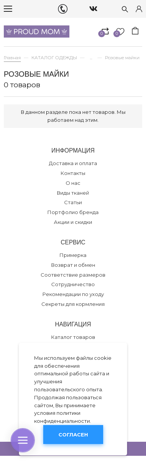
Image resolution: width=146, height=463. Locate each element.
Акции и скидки (73, 222)
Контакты (73, 173)
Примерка (73, 255)
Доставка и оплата (73, 163)
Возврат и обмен (73, 265)
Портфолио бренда (73, 212)
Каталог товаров (73, 337)
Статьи (73, 202)
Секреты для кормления (73, 304)
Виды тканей (73, 193)
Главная (12, 57)
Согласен (73, 435)
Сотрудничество (73, 284)
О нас (73, 183)
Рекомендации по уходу (73, 294)
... (91, 57)
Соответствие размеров (73, 275)
